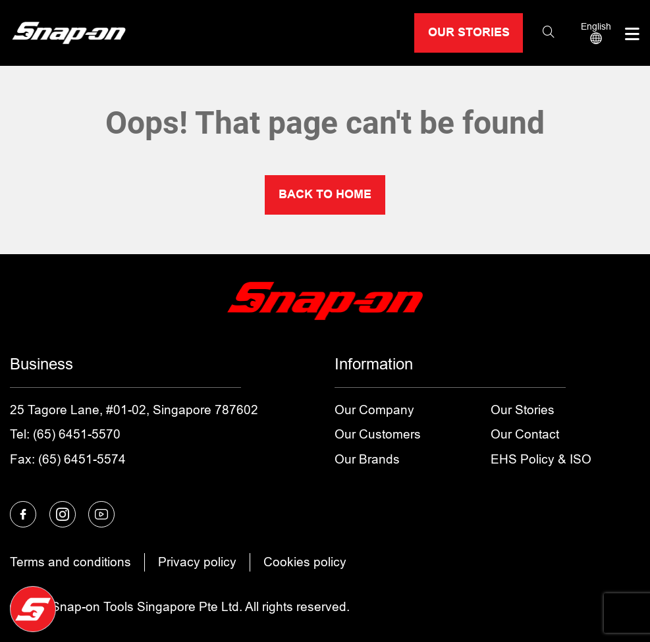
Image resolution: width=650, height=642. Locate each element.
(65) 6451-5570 (77, 434)
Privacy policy (197, 562)
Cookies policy (304, 562)
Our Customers (378, 434)
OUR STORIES (469, 32)
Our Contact (525, 434)
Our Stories (523, 410)
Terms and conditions (70, 562)
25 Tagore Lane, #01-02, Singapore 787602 (134, 410)
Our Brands (367, 459)
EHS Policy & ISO (541, 459)
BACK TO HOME (325, 194)
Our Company (374, 410)
